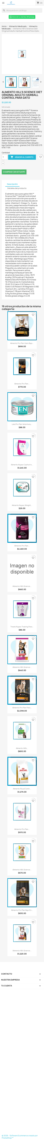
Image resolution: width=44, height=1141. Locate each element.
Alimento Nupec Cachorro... (22, 465)
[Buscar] (22, 10)
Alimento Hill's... (22, 748)
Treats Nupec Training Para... (22, 627)
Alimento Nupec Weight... (22, 505)
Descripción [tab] (12, 184)
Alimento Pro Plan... (22, 384)
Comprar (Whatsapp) (14, 172)
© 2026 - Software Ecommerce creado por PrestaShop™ (20, 1136)
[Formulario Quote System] (22, 1062)
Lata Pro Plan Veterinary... (22, 424)
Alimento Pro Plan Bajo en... (22, 910)
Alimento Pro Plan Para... (22, 708)
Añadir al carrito (22, 157)
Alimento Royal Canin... (22, 789)
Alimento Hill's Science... (22, 586)
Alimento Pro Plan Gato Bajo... (22, 343)
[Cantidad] (4, 157)
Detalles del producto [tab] (17, 188)
